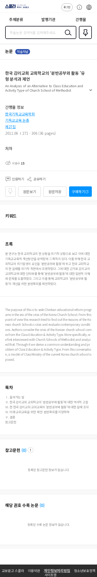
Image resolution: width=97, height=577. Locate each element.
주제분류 (16, 19)
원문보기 (29, 191)
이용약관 (34, 570)
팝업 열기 (30, 450)
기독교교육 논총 (17, 120)
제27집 (10, 126)
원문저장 (55, 191)
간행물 (81, 19)
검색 (67, 36)
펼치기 (90, 92)
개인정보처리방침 (57, 570)
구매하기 (78, 191)
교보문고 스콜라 (13, 570)
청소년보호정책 (84, 570)
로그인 (67, 7)
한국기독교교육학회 (20, 114)
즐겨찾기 (84, 38)
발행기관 (48, 19)
